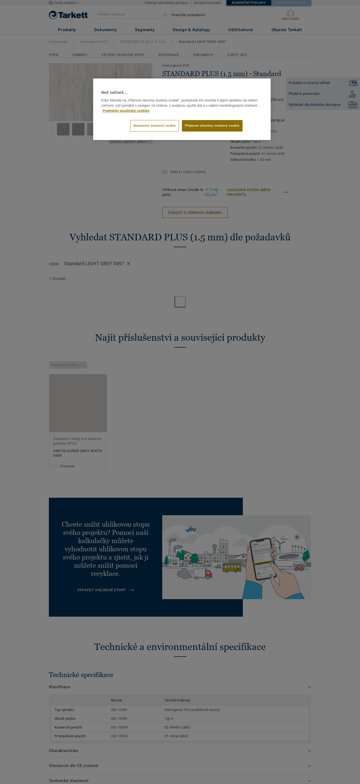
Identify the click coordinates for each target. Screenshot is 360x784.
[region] (182, 109)
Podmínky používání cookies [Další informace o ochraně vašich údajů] (126, 111)
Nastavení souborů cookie (154, 125)
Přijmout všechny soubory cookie (212, 125)
